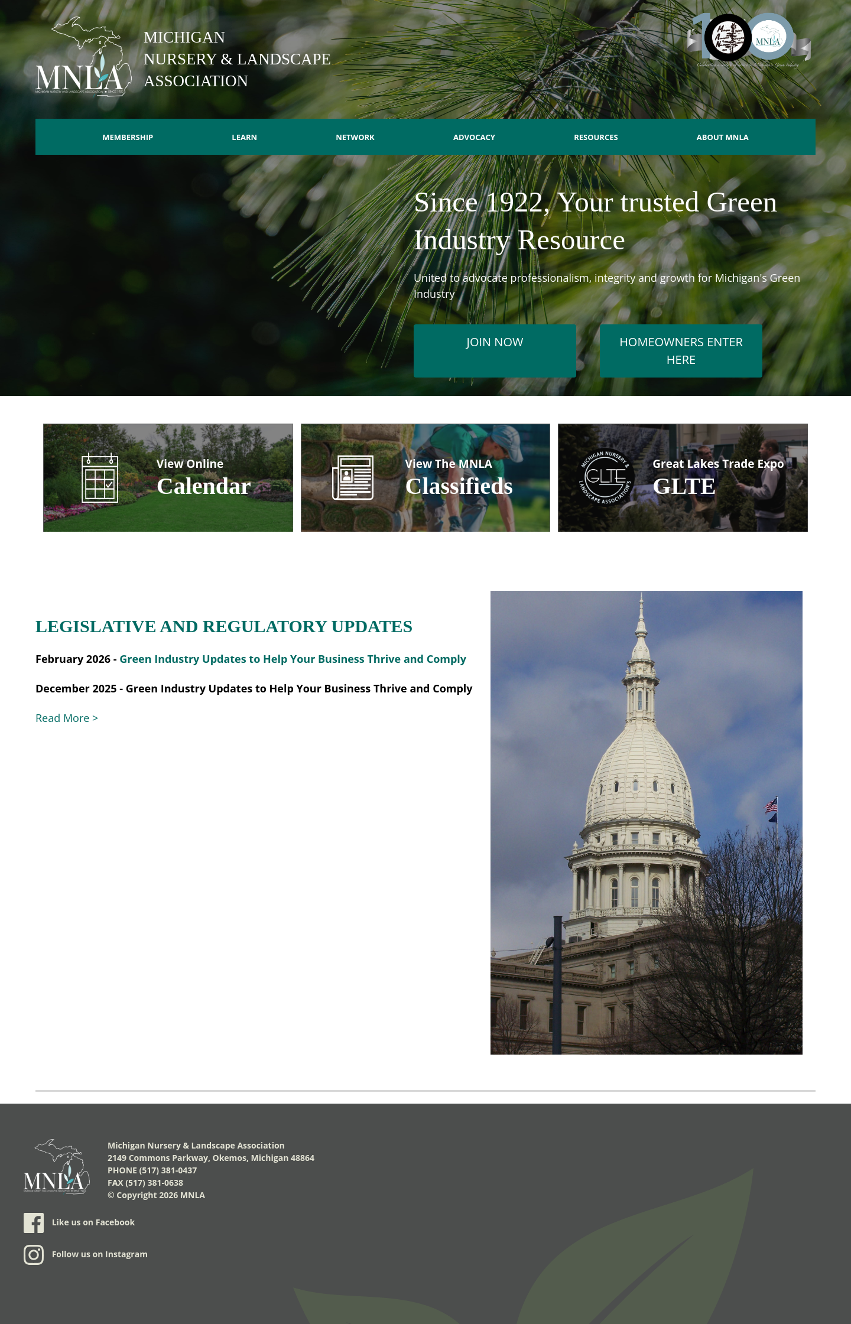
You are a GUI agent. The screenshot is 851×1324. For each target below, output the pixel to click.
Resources (596, 137)
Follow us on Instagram (86, 1255)
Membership (127, 137)
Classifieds (459, 486)
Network (355, 137)
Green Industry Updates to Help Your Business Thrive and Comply (292, 659)
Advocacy (474, 137)
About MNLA (723, 137)
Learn (244, 137)
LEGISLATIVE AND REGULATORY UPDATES (223, 626)
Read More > (66, 718)
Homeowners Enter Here (681, 350)
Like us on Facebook (79, 1223)
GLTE (684, 486)
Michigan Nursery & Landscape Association (237, 59)
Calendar (204, 486)
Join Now (495, 342)
